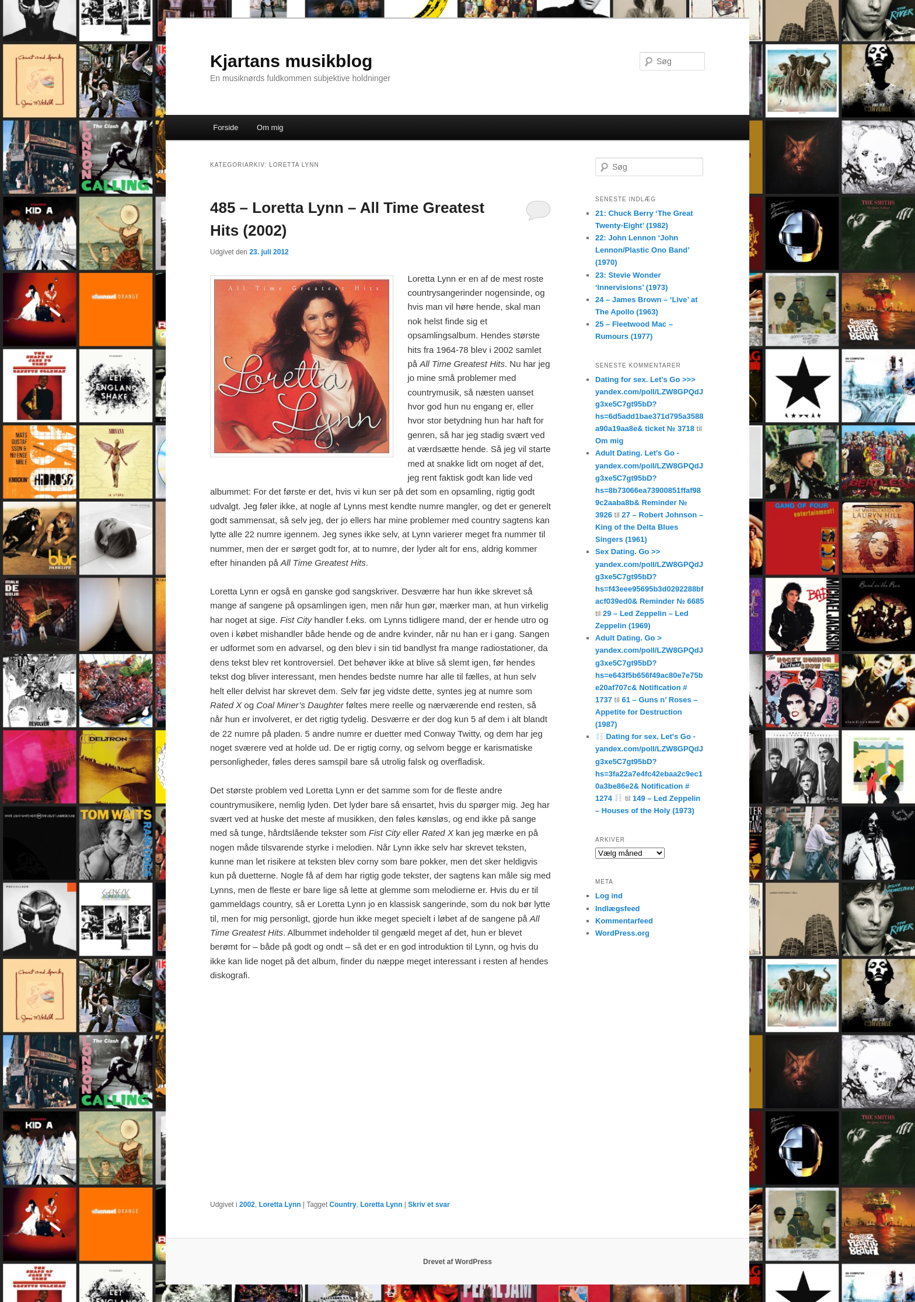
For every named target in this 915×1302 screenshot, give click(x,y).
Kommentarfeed (624, 920)
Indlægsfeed (617, 908)
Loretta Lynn (280, 1204)
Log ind (609, 895)
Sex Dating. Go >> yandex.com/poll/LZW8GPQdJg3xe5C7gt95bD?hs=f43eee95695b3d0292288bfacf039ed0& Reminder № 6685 (649, 576)
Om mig (270, 127)
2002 (247, 1204)
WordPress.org (622, 933)
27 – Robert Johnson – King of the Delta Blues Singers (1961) (649, 527)
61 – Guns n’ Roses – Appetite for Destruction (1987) (646, 712)
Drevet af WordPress (457, 1262)
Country (343, 1204)
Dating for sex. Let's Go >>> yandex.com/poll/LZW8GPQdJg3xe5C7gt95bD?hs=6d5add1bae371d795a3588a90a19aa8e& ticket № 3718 (649, 404)
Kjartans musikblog (291, 61)
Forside (225, 127)
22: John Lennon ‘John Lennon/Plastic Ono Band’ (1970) (642, 250)
